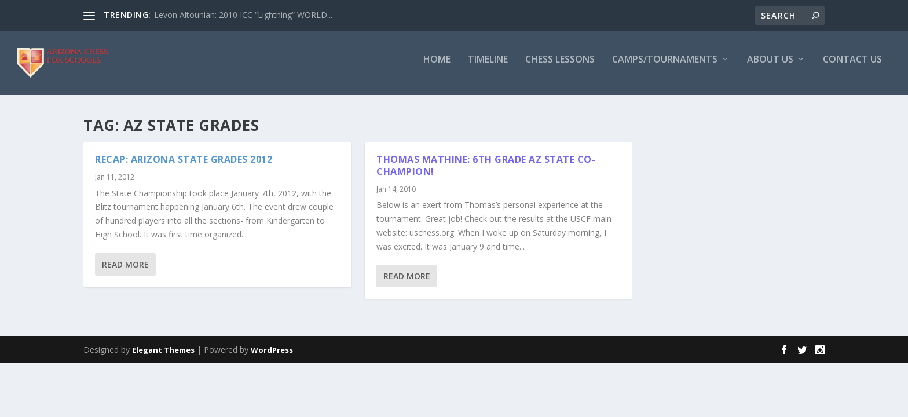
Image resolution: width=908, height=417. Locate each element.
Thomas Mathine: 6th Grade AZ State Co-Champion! (485, 172)
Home (437, 67)
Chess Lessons (560, 67)
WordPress (272, 357)
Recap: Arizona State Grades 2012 (183, 166)
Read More (125, 271)
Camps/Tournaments (664, 67)
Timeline (488, 67)
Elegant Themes (163, 357)
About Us (770, 67)
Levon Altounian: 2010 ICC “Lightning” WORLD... (243, 14)
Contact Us (852, 67)
